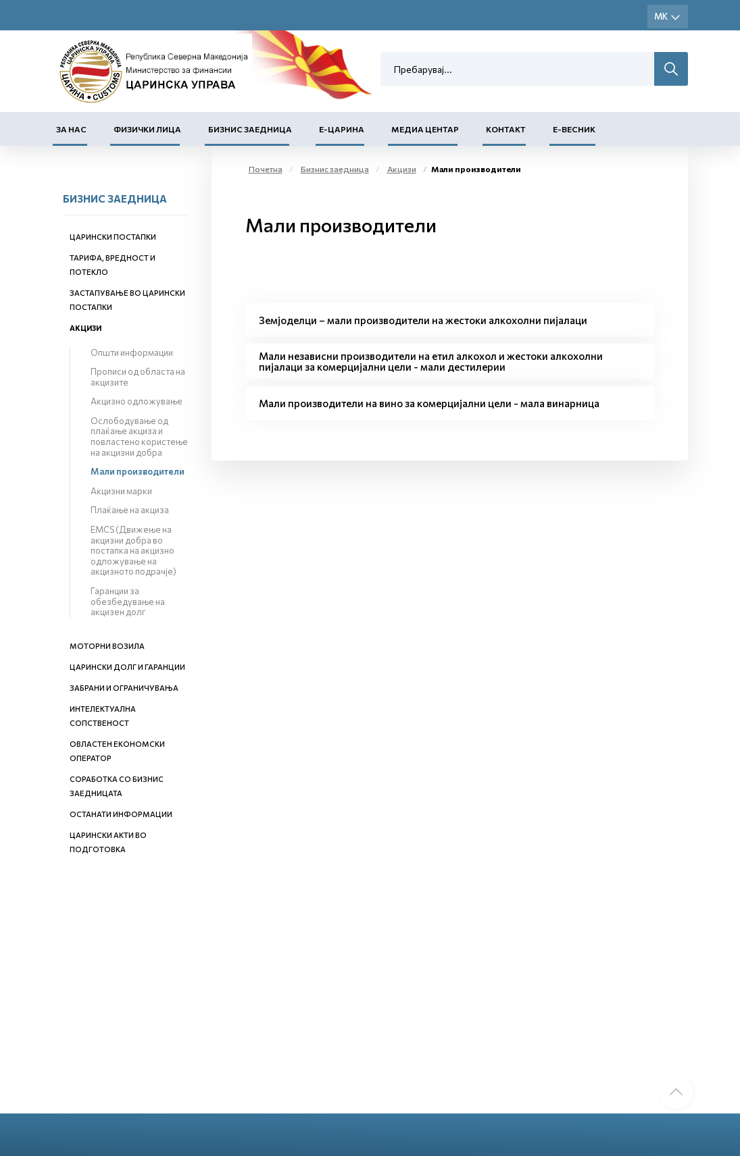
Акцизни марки (121, 490)
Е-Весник (574, 129)
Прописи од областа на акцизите (138, 377)
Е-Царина (341, 129)
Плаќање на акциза (130, 509)
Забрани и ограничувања (124, 687)
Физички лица (147, 129)
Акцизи (85, 327)
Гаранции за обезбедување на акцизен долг (128, 601)
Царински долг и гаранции (127, 666)
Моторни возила (107, 645)
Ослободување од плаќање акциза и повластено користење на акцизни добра (139, 436)
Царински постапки (113, 236)
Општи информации (132, 352)
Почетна (265, 169)
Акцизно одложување (136, 401)
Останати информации (121, 814)
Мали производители (137, 471)
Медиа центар (425, 129)
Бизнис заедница (250, 129)
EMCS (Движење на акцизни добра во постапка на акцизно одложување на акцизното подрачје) (133, 550)
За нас (71, 129)
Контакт (506, 129)
